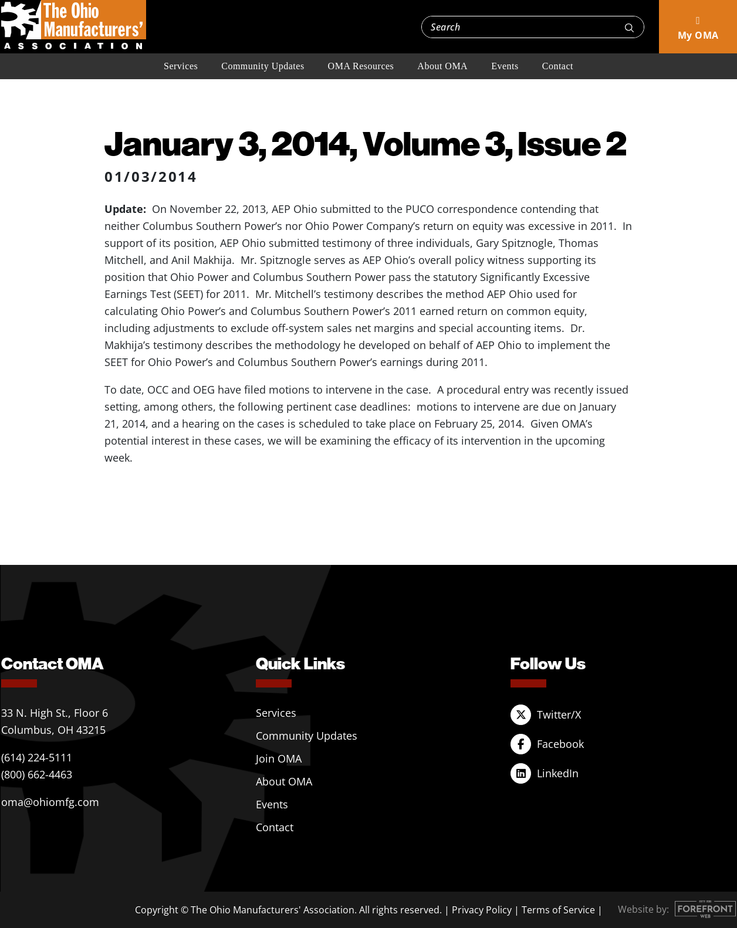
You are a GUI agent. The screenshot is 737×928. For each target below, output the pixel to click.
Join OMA (279, 758)
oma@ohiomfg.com (50, 802)
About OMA (442, 66)
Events (505, 66)
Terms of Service (558, 909)
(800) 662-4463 (36, 774)
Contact (557, 66)
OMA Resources (361, 66)
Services (181, 66)
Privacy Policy (482, 909)
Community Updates (262, 66)
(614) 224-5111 (36, 757)
